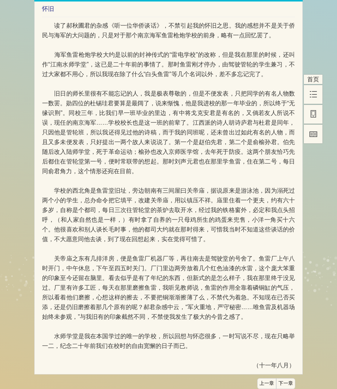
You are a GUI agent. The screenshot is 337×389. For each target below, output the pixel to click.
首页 (313, 79)
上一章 (266, 383)
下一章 (285, 383)
